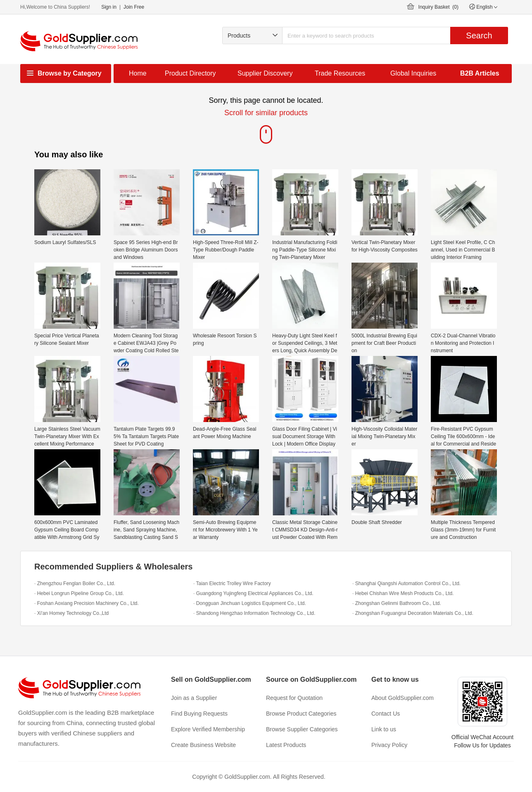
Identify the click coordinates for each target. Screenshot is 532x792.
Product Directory (190, 73)
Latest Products (286, 745)
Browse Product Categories (301, 713)
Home (138, 73)
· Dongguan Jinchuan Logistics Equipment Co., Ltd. (249, 603)
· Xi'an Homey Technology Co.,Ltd (71, 613)
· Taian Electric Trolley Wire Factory (232, 583)
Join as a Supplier (194, 698)
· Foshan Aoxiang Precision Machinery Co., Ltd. (86, 603)
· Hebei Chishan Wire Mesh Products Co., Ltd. (403, 593)
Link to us (383, 729)
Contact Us (385, 713)
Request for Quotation (294, 698)
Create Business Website (203, 745)
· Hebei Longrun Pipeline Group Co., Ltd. (79, 593)
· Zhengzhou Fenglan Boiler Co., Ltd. (74, 583)
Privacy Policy (389, 745)
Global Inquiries (413, 73)
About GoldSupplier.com (402, 698)
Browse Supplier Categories (302, 729)
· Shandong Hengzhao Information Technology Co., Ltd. (254, 613)
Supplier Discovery (265, 73)
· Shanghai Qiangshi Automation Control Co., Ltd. (406, 583)
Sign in (108, 7)
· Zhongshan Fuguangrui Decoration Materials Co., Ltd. (412, 613)
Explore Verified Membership (208, 729)
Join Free (134, 7)
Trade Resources (340, 73)
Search (479, 35)
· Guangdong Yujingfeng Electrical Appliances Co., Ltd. (253, 593)
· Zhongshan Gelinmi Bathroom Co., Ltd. (396, 603)
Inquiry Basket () (438, 7)
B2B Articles (479, 73)
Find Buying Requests (199, 713)
